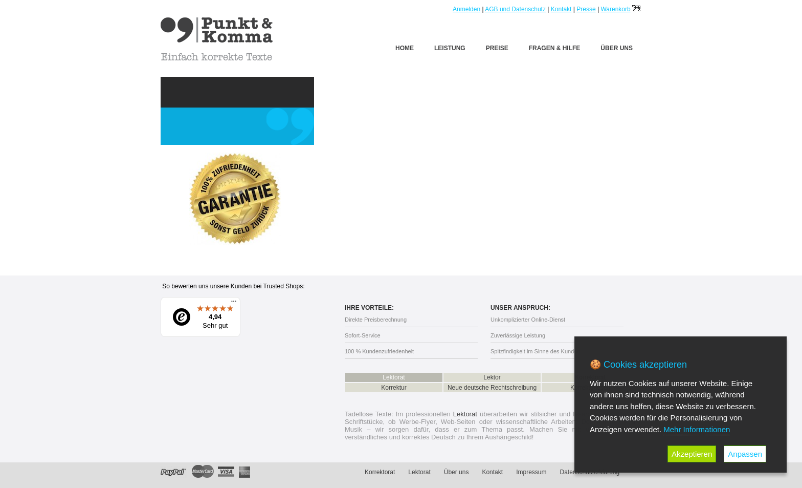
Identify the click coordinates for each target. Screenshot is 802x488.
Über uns (616, 48)
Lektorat (394, 377)
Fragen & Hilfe (555, 48)
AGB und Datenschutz (515, 9)
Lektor (491, 377)
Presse (585, 9)
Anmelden (466, 9)
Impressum (531, 472)
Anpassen (745, 454)
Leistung (449, 48)
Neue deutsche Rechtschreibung (492, 387)
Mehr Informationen (696, 429)
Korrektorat (380, 472)
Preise (497, 48)
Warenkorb (615, 9)
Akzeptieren (692, 454)
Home (404, 48)
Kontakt (561, 9)
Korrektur (393, 387)
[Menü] (234, 304)
